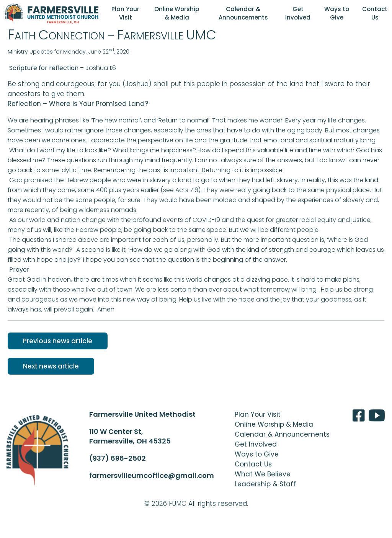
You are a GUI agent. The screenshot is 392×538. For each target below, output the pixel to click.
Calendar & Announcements (243, 13)
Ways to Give (336, 13)
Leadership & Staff (265, 484)
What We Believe (263, 474)
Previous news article (57, 341)
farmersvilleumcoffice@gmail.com (151, 475)
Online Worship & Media (176, 13)
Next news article (51, 366)
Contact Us (374, 13)
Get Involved (297, 13)
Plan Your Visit (125, 13)
